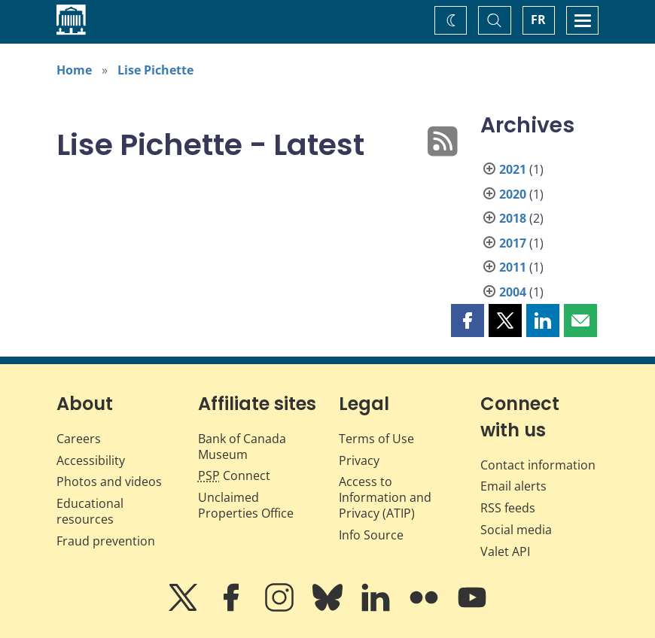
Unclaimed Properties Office (246, 505)
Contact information (538, 465)
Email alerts (513, 486)
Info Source (371, 535)
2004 (512, 292)
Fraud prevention (105, 541)
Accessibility (90, 460)
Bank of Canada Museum (242, 446)
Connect (234, 475)
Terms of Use (376, 438)
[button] (467, 320)
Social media (516, 529)
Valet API (505, 551)
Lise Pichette (155, 70)
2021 (512, 169)
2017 (512, 243)
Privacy (359, 460)
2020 (512, 194)
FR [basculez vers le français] (538, 19)
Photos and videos (109, 481)
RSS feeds (507, 508)
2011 (512, 267)
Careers (78, 438)
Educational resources (89, 511)
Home (74, 70)
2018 (512, 218)
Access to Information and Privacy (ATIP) (385, 497)
